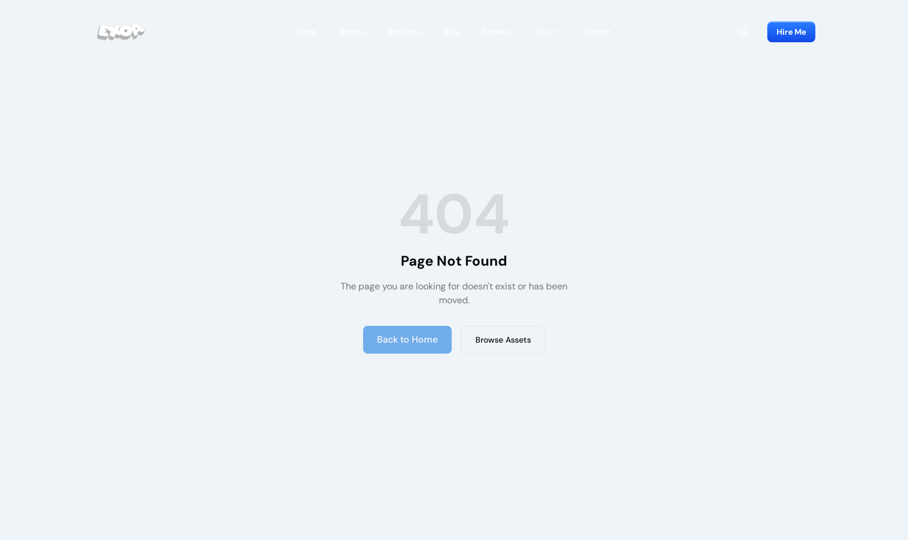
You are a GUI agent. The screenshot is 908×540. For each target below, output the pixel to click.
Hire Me (791, 32)
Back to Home (407, 339)
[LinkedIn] (743, 31)
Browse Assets (503, 340)
